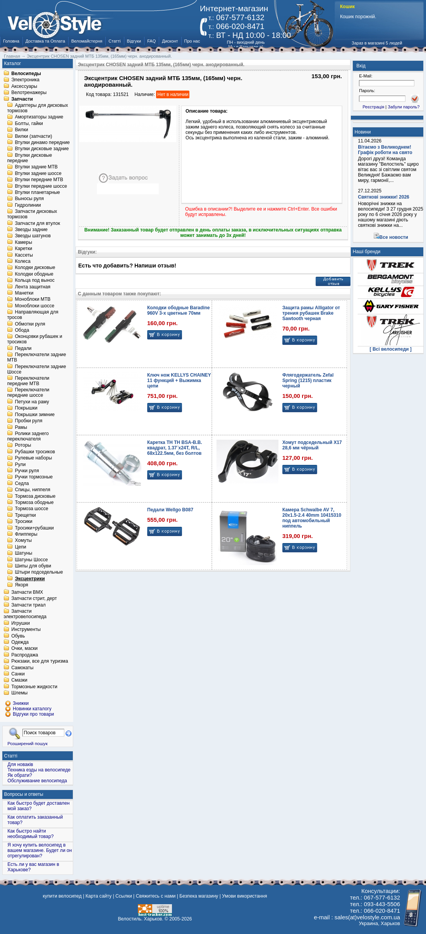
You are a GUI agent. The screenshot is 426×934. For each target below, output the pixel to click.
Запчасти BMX (27, 592)
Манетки (24, 293)
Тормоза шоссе (31, 509)
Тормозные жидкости (34, 686)
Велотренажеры (28, 93)
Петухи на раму (32, 401)
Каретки (23, 249)
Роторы (23, 445)
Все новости (394, 237)
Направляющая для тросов (32, 315)
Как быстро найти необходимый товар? (30, 833)
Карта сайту (99, 896)
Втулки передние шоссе (41, 186)
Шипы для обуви (33, 566)
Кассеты (24, 255)
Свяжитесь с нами (156, 896)
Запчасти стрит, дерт (34, 599)
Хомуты (23, 540)
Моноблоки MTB (32, 299)
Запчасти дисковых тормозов (32, 214)
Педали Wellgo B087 (170, 509)
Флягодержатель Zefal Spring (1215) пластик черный (307, 380)
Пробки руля (28, 421)
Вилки (21, 130)
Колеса (22, 261)
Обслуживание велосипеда (37, 780)
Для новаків (20, 764)
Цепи (20, 547)
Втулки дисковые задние (42, 149)
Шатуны (23, 553)
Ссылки (123, 896)
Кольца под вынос (34, 280)
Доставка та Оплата (45, 41)
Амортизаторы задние (39, 117)
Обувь (18, 636)
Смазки (19, 680)
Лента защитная (32, 287)
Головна (11, 41)
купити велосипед (62, 896)
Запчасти (22, 99)
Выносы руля (29, 199)
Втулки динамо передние (42, 142)
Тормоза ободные (34, 502)
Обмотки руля (30, 324)
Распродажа (24, 655)
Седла (22, 483)
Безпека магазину (198, 896)
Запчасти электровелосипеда (24, 614)
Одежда (20, 642)
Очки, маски (24, 648)
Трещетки (25, 515)
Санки (18, 674)
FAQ (151, 41)
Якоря (21, 585)
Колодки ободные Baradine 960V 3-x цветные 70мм (178, 310)
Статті (114, 41)
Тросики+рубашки (34, 528)
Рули (20, 464)
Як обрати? (19, 775)
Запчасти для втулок (37, 223)
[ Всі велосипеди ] (391, 349)
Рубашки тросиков (35, 451)
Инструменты (26, 629)
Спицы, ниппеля (32, 490)
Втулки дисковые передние (29, 158)
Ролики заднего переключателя (27, 436)
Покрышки (26, 408)
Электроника (25, 80)
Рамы (21, 427)
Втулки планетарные (37, 192)
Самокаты (22, 667)
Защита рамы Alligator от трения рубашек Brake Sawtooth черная (311, 313)
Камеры (23, 242)
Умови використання (244, 896)
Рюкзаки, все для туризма (39, 661)
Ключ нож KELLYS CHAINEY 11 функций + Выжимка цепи (179, 380)
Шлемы (19, 693)
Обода (22, 330)
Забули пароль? (403, 107)
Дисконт (170, 41)
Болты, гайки (29, 123)
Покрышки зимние (35, 414)
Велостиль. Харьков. (140, 919)
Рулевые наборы (33, 458)
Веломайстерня (86, 41)
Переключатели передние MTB (28, 380)
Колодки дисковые (35, 268)
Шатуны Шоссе (31, 559)
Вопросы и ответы (23, 794)
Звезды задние (31, 229)
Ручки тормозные (34, 477)
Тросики (23, 521)
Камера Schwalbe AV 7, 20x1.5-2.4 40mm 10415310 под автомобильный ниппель (311, 518)
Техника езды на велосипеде (38, 770)
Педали (23, 348)
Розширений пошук (27, 743)
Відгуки (134, 41)
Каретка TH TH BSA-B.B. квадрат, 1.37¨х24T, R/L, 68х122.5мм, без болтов (174, 448)
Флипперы (26, 534)
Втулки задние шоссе (38, 173)
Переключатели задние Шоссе (36, 369)
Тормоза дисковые (35, 496)
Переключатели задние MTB (36, 357)
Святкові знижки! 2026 (383, 197)
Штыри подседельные (39, 572)
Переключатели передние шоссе (28, 392)
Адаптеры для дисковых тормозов (37, 108)
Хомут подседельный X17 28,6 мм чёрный (312, 445)
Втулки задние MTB (36, 167)
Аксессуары (24, 86)
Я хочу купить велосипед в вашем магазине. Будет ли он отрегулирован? (39, 850)
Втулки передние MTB (39, 180)
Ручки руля (27, 470)
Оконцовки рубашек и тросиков (34, 339)
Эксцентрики (30, 578)
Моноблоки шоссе (34, 305)
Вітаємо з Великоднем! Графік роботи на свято (385, 149)
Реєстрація (373, 107)
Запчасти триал (28, 605)
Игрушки (20, 623)
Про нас (192, 41)
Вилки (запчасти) (33, 136)
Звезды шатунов (33, 236)
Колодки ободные (34, 274)
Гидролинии (28, 205)
